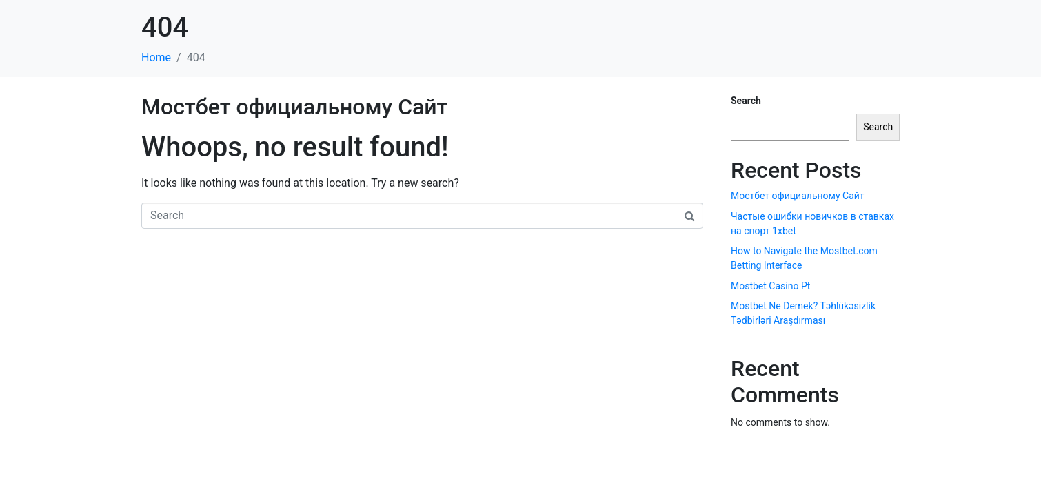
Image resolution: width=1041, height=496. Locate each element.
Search (746, 100)
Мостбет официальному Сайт (294, 107)
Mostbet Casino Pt (770, 285)
